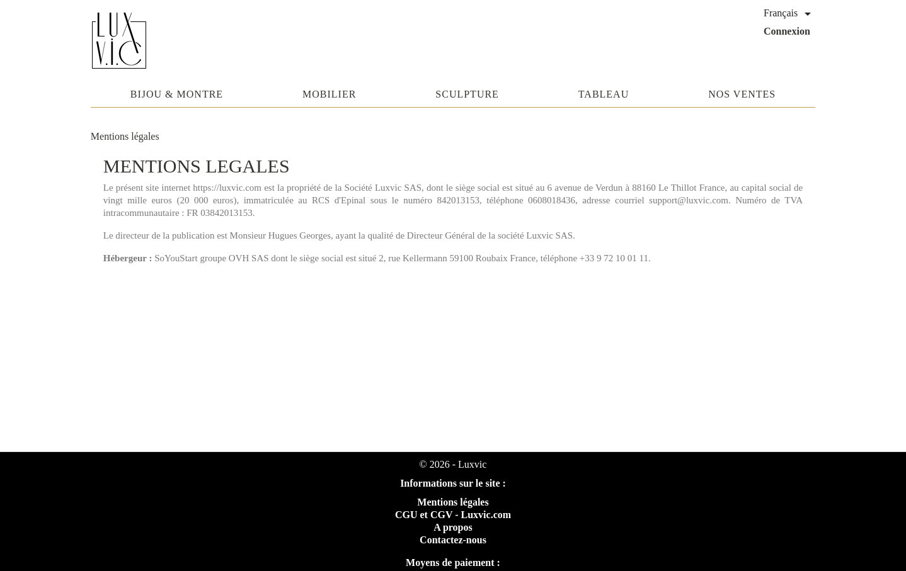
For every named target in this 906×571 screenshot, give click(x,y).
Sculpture (467, 94)
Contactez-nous (453, 539)
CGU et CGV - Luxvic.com (453, 514)
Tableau (603, 94)
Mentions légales (452, 502)
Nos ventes (742, 94)
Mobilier (329, 94)
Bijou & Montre (176, 94)
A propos (453, 527)
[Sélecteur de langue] (789, 13)
